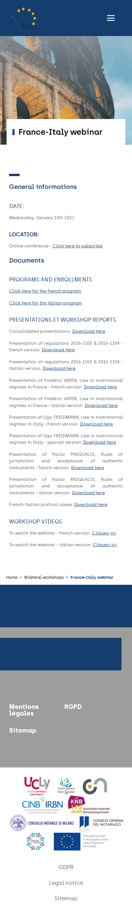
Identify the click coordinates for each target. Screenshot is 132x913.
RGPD (73, 707)
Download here (88, 331)
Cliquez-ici (104, 533)
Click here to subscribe (77, 246)
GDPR (66, 867)
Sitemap (22, 730)
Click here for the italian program (45, 303)
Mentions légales (24, 710)
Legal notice (66, 883)
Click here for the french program (45, 291)
